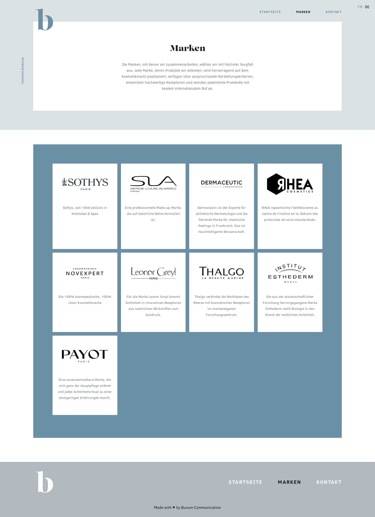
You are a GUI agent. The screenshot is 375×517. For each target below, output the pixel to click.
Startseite (270, 12)
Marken (303, 12)
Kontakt (334, 12)
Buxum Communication (201, 507)
